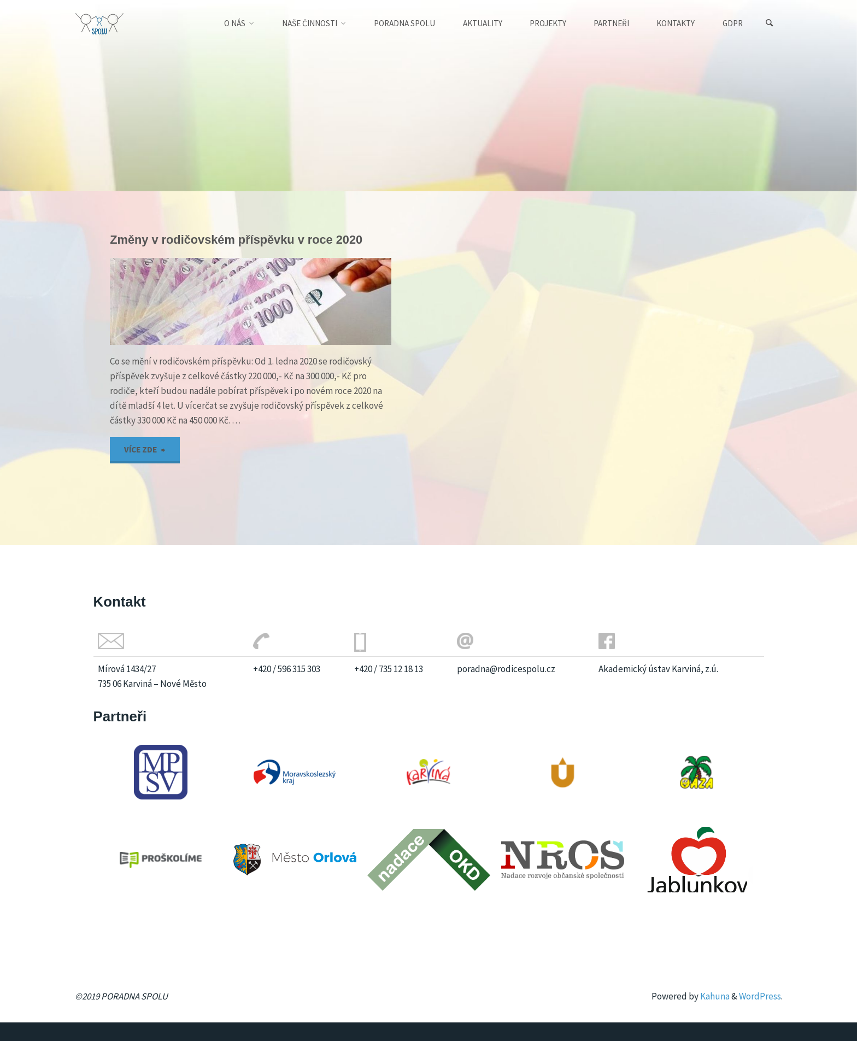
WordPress (760, 996)
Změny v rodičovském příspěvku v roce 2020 (236, 239)
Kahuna (714, 996)
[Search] (769, 23)
